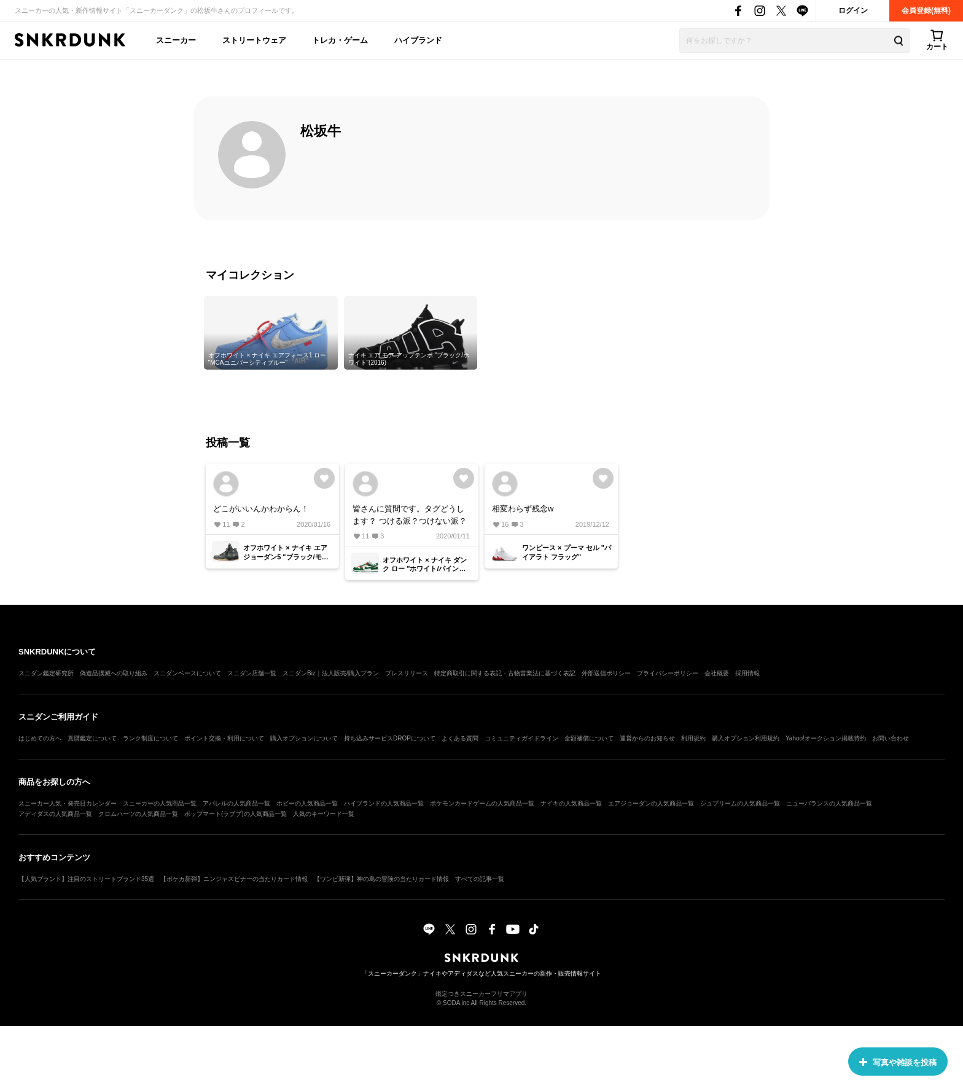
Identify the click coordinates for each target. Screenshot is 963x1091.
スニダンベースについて (187, 673)
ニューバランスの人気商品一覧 (829, 803)
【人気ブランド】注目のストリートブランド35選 (86, 879)
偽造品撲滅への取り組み (113, 673)
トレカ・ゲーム (340, 40)
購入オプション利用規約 (745, 738)
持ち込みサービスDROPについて (389, 738)
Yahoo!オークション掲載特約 (826, 738)
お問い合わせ (890, 738)
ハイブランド (418, 40)
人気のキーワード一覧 (323, 813)
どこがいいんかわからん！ (261, 508)
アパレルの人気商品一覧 (236, 803)
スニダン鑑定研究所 (46, 673)
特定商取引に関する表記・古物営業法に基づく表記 (504, 673)
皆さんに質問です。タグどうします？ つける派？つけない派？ (410, 515)
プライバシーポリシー (667, 673)
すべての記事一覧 (479, 879)
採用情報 (747, 673)
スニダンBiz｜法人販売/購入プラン (331, 673)
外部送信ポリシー (606, 673)
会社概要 (716, 673)
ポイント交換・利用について (224, 738)
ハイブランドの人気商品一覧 (384, 803)
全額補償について (589, 738)
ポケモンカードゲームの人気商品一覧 (482, 803)
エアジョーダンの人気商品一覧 (651, 803)
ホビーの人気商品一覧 (307, 803)
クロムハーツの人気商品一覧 (138, 813)
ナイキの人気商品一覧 (571, 803)
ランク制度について (150, 738)
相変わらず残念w (522, 508)
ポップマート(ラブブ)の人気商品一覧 (235, 813)
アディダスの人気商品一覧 (55, 813)
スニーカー (176, 40)
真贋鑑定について (92, 738)
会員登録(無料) (926, 10)
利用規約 (693, 738)
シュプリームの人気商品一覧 (740, 803)
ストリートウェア (254, 40)
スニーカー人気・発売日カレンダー (67, 803)
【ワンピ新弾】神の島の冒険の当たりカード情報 (381, 879)
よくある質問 (460, 738)
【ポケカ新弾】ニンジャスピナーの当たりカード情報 (234, 879)
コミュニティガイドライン (521, 738)
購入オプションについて (304, 738)
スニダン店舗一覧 (251, 673)
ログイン (853, 10)
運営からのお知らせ (647, 738)
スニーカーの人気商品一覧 (160, 803)
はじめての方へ (39, 738)
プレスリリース (406, 673)
